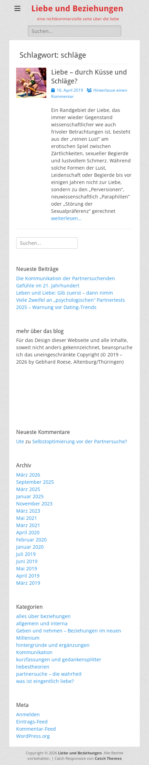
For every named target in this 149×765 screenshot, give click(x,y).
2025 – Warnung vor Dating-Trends (56, 307)
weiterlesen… (66, 218)
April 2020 (27, 532)
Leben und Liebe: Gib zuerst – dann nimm (64, 292)
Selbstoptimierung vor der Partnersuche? (79, 441)
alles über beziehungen (43, 616)
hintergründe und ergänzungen (53, 645)
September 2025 (35, 482)
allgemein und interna (42, 623)
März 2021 (28, 525)
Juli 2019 (26, 554)
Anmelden (28, 714)
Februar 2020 (31, 539)
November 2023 (34, 503)
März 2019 (28, 583)
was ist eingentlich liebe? (45, 681)
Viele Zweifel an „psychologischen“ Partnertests (70, 300)
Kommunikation (34, 652)
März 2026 (28, 474)
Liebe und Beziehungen (77, 8)
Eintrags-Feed (32, 721)
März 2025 (28, 489)
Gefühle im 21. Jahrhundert (47, 285)
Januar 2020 (30, 547)
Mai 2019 (26, 568)
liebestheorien (32, 666)
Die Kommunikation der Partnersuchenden (65, 278)
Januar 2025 (30, 496)
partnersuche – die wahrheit (49, 674)
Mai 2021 (26, 518)
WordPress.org (33, 736)
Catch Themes (108, 758)
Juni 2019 (26, 561)
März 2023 (28, 510)
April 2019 (27, 575)
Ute (20, 441)
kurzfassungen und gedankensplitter (58, 659)
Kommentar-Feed (36, 729)
